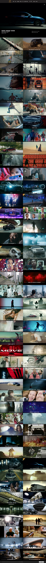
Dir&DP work (26, 1)
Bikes (21, 1)
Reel (13, 1)
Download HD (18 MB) (35, 31)
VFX (22, 1)
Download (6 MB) (35, 32)
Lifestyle (18, 1)
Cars (15, 1)
